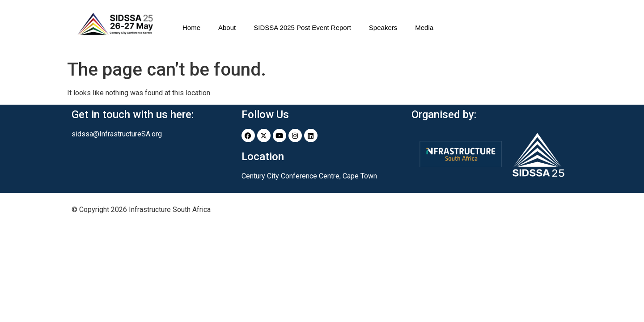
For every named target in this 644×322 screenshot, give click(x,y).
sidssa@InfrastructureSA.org (117, 134)
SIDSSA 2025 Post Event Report (302, 27)
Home (191, 27)
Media (424, 27)
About (227, 27)
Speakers (383, 27)
